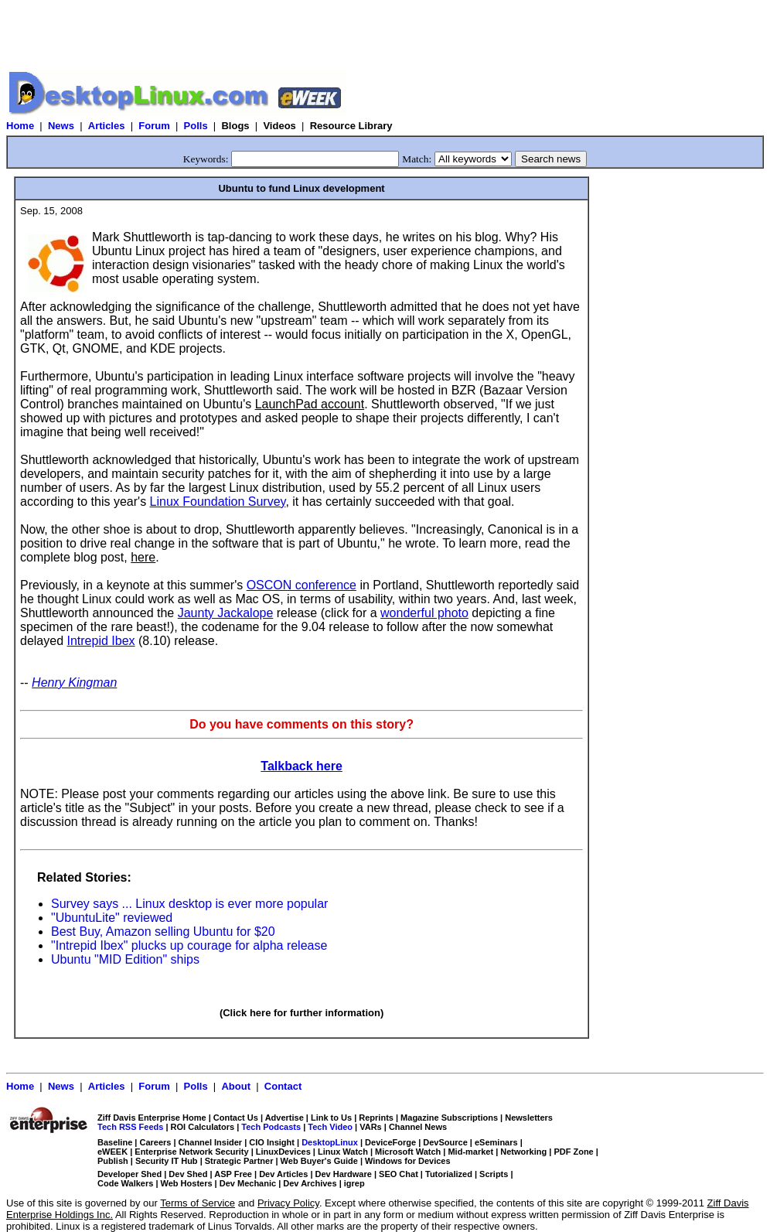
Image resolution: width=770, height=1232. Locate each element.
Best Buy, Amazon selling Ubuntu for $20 (163, 931)
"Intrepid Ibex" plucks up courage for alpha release (189, 945)
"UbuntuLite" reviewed (111, 917)
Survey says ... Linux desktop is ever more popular (189, 903)
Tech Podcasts (271, 1126)
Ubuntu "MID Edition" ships (125, 959)
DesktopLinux (330, 1142)
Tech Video (330, 1126)
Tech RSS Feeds (130, 1126)
